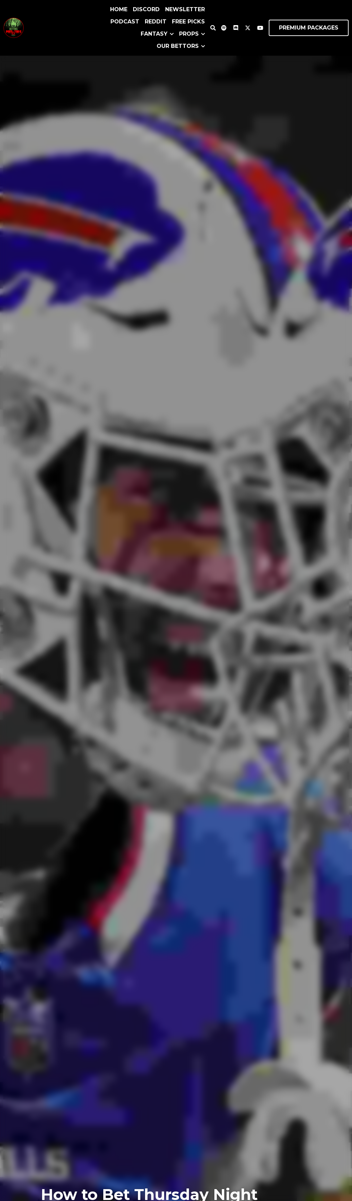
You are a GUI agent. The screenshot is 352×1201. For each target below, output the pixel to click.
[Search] (213, 28)
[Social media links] (224, 28)
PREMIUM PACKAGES (308, 27)
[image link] (13, 27)
